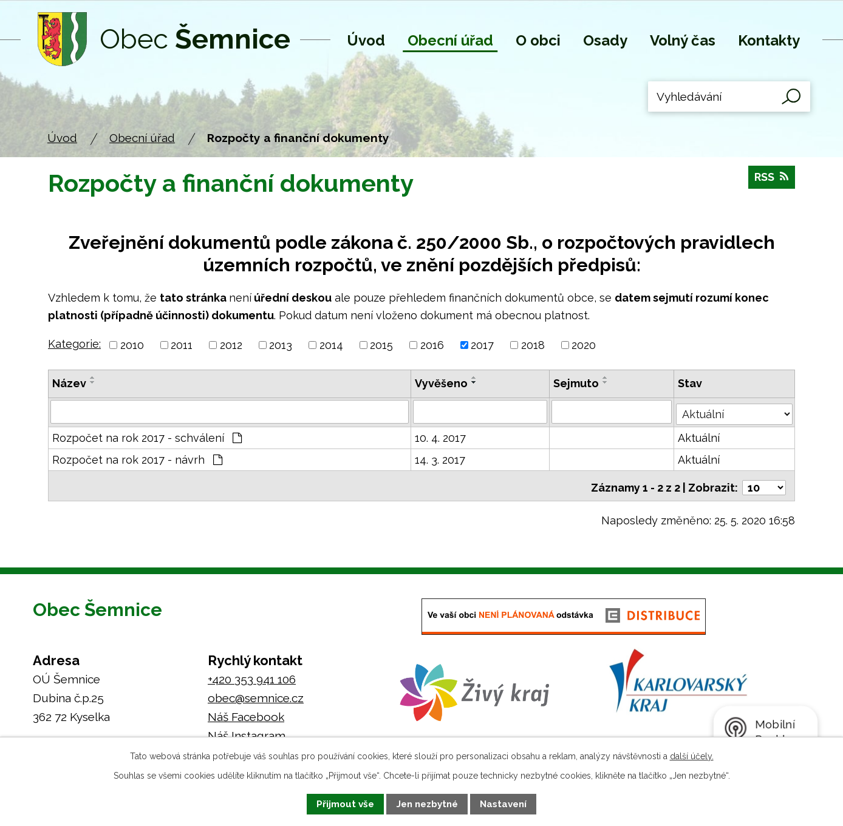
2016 (432, 345)
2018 (533, 345)
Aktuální (700, 436)
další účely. (692, 756)
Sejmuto (576, 383)
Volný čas (682, 40)
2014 (331, 345)
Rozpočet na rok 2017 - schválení (147, 436)
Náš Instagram (246, 730)
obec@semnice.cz (256, 692)
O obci (538, 40)
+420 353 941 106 (252, 673)
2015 (381, 345)
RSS (769, 181)
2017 (482, 345)
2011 (182, 345)
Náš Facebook (246, 711)
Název (69, 383)
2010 (132, 345)
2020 (584, 345)
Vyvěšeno (441, 383)
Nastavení (503, 804)
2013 (280, 345)
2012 (231, 345)
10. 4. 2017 (440, 436)
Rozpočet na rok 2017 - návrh (137, 458)
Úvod (366, 40)
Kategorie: (74, 343)
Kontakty (769, 40)
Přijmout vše (345, 804)
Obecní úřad (450, 40)
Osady (605, 40)
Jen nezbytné (427, 804)
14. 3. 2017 (440, 458)
